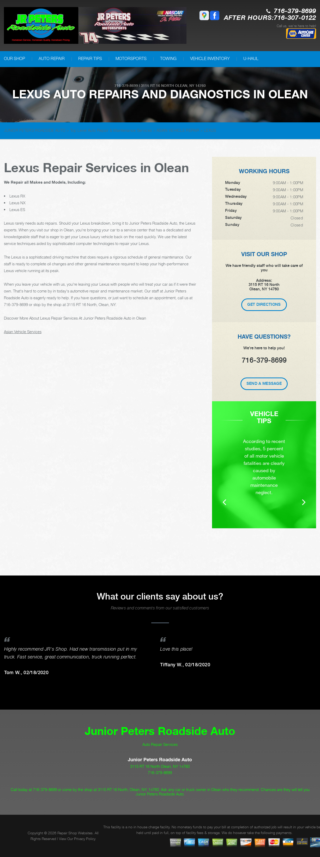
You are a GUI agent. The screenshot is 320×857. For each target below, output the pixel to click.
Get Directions (264, 304)
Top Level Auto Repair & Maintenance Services (111, 130)
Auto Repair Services (160, 744)
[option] (264, 472)
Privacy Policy (84, 838)
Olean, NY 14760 (190, 85)
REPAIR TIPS (90, 58)
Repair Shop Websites (75, 833)
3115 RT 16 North (157, 85)
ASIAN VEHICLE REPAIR (177, 130)
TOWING (168, 58)
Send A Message (264, 383)
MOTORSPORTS (131, 58)
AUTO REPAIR (52, 58)
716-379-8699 (295, 11)
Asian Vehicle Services (22, 331)
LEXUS (210, 130)
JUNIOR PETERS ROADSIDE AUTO (34, 130)
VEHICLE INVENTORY (210, 58)
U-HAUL (250, 58)
